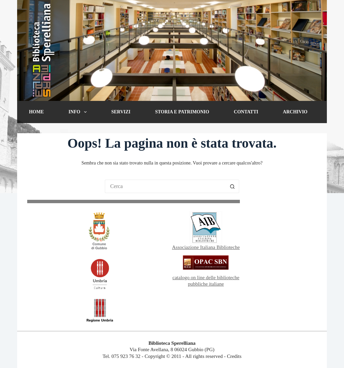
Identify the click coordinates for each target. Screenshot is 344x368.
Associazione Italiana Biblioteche (206, 247)
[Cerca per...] (165, 186)
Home (36, 111)
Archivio (295, 111)
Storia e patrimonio (182, 111)
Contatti (246, 111)
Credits (234, 356)
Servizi (120, 111)
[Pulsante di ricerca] (232, 186)
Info (79, 112)
